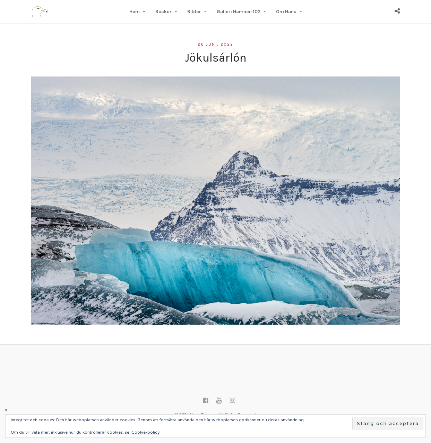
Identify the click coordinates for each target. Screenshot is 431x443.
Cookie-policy (145, 432)
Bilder (194, 12)
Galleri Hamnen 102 (238, 12)
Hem (134, 12)
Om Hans (286, 12)
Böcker (163, 12)
